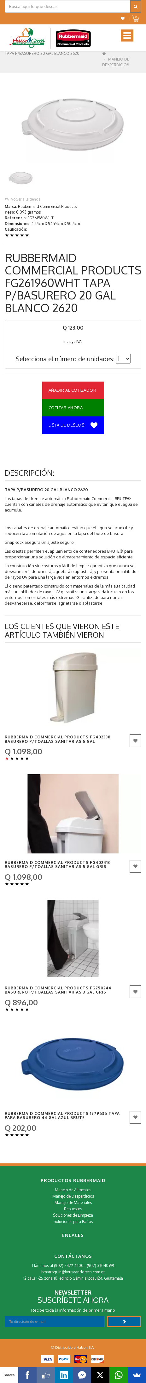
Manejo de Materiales (73, 1202)
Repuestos (73, 1208)
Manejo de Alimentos (73, 1189)
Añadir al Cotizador (72, 390)
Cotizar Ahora (66, 407)
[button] (122, 18)
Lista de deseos (73, 425)
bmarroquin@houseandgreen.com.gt (73, 1272)
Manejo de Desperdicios (73, 1196)
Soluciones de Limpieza (73, 1215)
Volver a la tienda (23, 199)
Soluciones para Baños (73, 1221)
